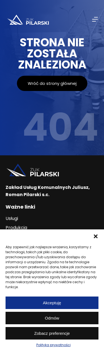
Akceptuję (52, 302)
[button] (95, 236)
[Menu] (95, 19)
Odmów (52, 318)
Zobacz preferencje (52, 333)
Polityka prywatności (53, 345)
